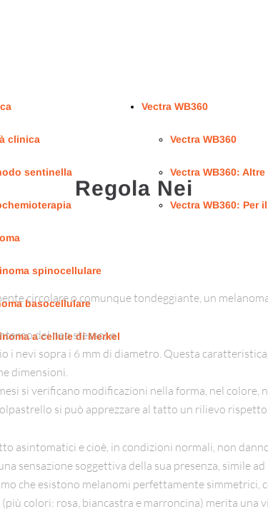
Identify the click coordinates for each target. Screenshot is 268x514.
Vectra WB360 (175, 106)
